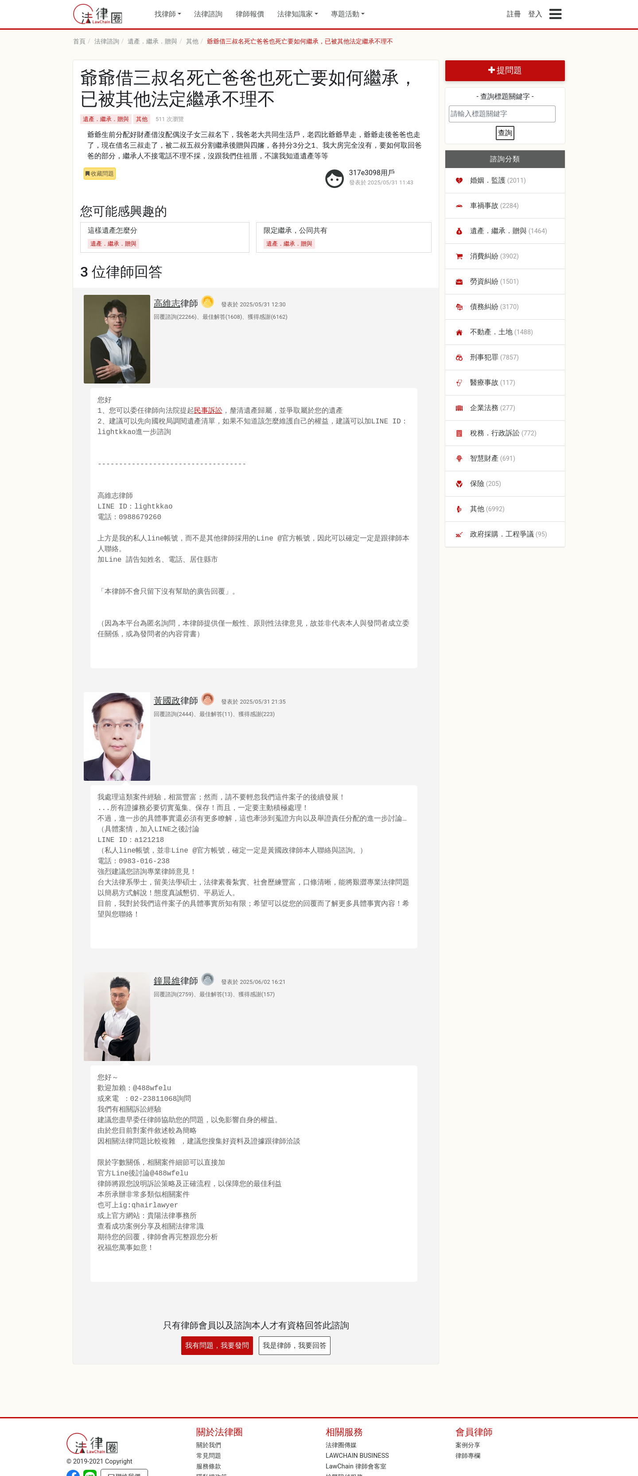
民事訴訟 (208, 411)
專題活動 (345, 14)
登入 (535, 14)
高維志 (167, 303)
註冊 (514, 14)
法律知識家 (295, 14)
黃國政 (167, 700)
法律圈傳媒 (341, 1445)
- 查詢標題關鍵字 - (505, 96)
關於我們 (208, 1445)
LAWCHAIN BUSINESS (357, 1456)
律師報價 (250, 14)
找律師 (165, 14)
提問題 (505, 70)
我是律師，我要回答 (295, 1345)
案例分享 (467, 1445)
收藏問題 (100, 173)
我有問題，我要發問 (217, 1345)
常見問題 (208, 1456)
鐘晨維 (167, 980)
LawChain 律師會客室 (356, 1466)
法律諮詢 (208, 14)
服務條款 (208, 1466)
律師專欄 (467, 1456)
